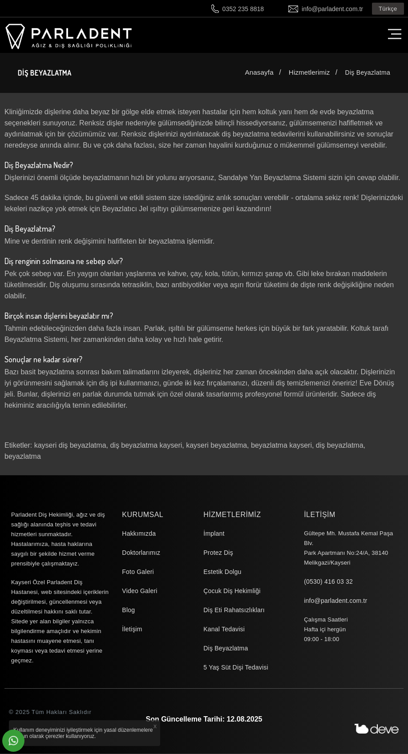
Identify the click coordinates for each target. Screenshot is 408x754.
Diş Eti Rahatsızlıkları (234, 610)
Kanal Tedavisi (224, 629)
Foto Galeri (138, 572)
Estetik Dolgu (222, 572)
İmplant (213, 533)
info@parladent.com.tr (332, 8)
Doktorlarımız (141, 553)
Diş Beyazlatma (225, 648)
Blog (128, 610)
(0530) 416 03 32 (328, 582)
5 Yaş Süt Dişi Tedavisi (235, 667)
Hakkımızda (139, 533)
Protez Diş (218, 553)
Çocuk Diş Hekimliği (231, 591)
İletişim (132, 629)
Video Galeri (139, 591)
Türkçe (388, 8)
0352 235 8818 (243, 8)
